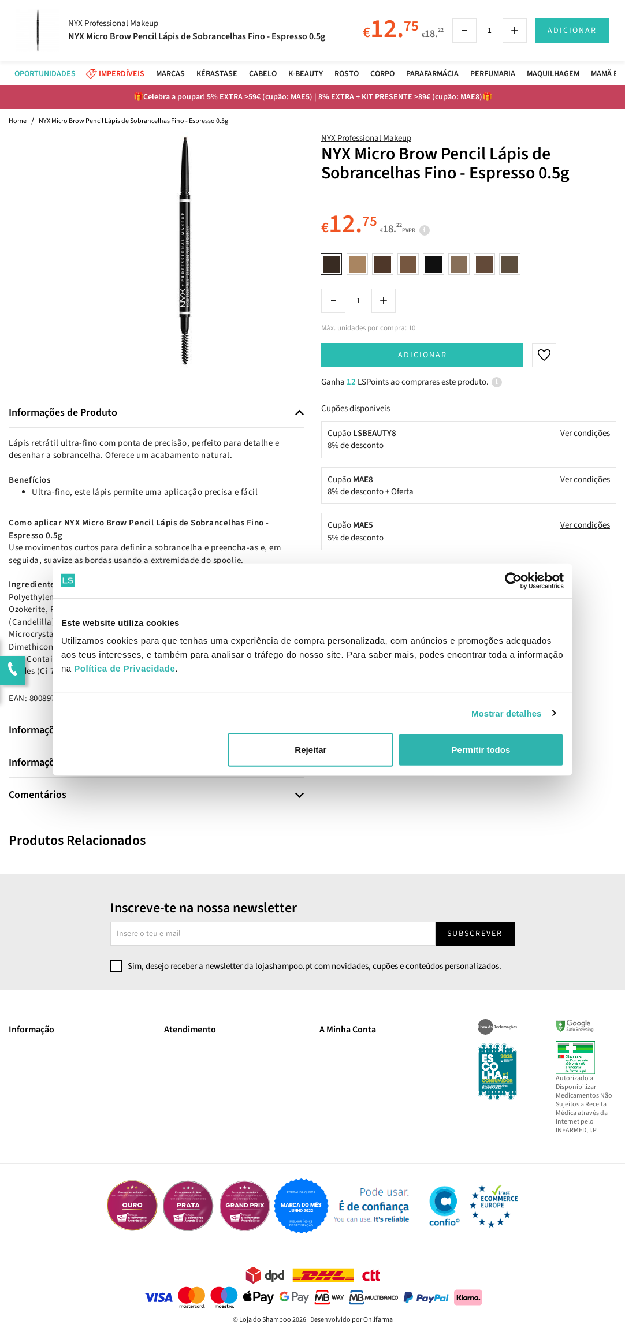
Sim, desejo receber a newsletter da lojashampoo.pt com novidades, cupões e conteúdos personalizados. (314, 966)
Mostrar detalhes (506, 713)
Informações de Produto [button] (63, 413)
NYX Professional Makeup (366, 138)
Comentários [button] (37, 795)
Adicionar (422, 355)
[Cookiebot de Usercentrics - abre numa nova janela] (513, 580)
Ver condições (585, 433)
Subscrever (475, 933)
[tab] (156, 413)
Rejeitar (310, 750)
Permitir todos (481, 750)
